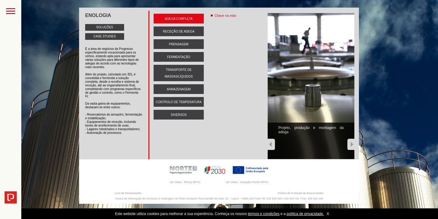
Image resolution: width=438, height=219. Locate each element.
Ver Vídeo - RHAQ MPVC (184, 182)
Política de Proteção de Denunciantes (301, 193)
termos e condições (264, 214)
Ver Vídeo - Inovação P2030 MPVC (246, 182)
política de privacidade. (305, 214)
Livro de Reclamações (128, 193)
